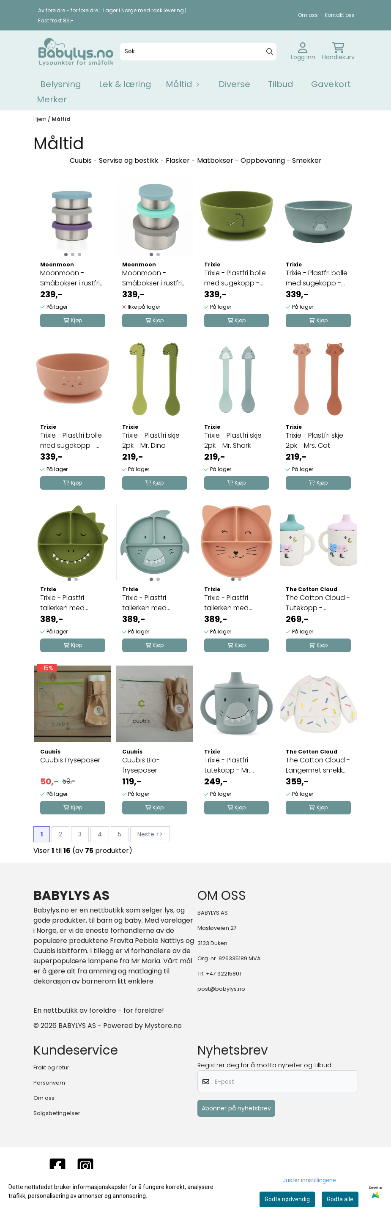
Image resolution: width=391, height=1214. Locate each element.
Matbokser (215, 160)
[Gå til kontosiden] (303, 52)
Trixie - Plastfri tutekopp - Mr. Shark (227, 765)
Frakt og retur (51, 1067)
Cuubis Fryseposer (70, 760)
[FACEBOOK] (57, 1166)
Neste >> (150, 834)
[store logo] (75, 52)
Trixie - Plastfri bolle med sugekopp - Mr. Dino (235, 278)
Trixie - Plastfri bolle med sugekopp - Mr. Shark (316, 278)
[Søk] (198, 51)
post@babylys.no (221, 988)
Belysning (60, 84)
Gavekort (331, 84)
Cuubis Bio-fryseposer (141, 765)
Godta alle (340, 1199)
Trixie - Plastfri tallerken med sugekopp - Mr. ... (67, 603)
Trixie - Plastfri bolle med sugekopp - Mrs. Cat (71, 440)
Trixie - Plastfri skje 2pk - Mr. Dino (151, 440)
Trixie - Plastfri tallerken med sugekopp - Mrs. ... (233, 603)
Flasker (178, 160)
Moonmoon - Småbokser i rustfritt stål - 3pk (72, 278)
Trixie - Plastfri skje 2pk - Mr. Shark (233, 440)
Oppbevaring (263, 160)
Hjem (40, 119)
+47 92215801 (223, 973)
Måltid (61, 119)
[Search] (270, 52)
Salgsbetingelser (56, 1113)
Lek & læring (125, 84)
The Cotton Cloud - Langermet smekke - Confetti (318, 765)
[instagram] (85, 1166)
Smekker (307, 160)
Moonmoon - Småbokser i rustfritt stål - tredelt (154, 278)
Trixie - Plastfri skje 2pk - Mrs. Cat (314, 440)
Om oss (308, 15)
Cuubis (81, 160)
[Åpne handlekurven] (338, 52)
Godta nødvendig (287, 1199)
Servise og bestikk (129, 160)
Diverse (234, 84)
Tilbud (280, 84)
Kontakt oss (340, 15)
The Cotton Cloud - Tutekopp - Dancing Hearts (318, 603)
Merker (52, 99)
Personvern (49, 1082)
